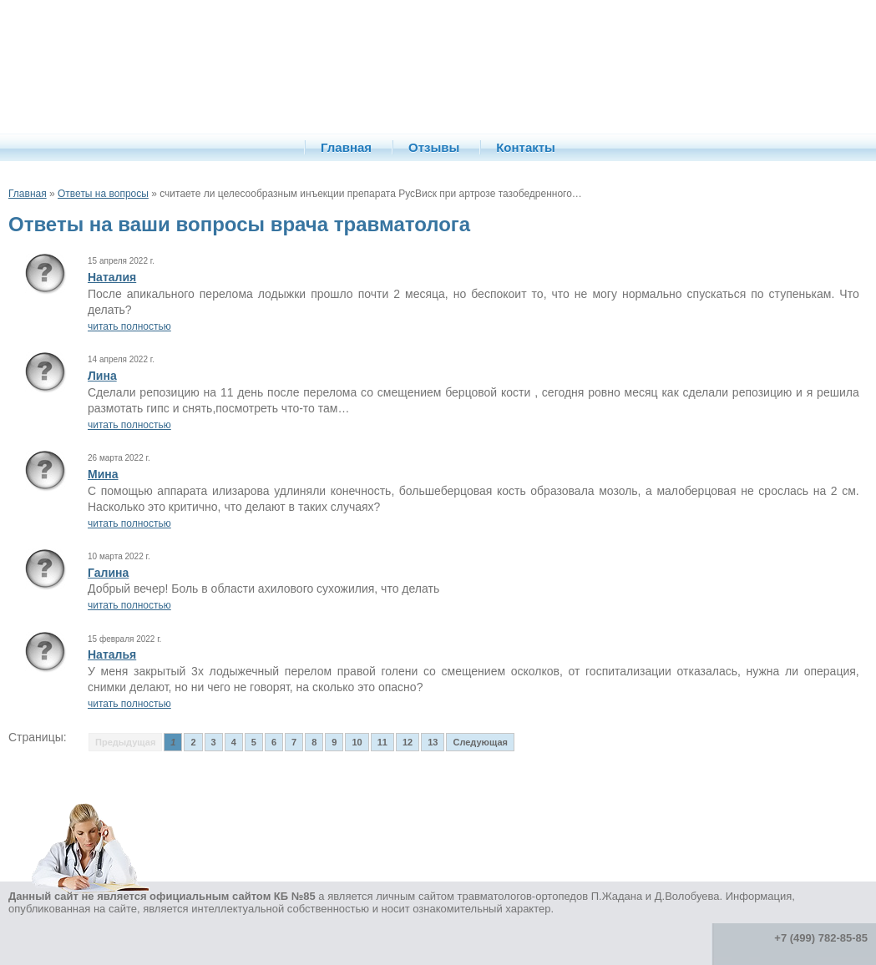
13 (433, 742)
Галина (108, 572)
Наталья (112, 654)
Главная (346, 147)
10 (357, 742)
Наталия (112, 277)
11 (382, 742)
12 (408, 742)
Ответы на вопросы (103, 194)
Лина (102, 375)
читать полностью (129, 326)
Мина (103, 474)
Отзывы (433, 147)
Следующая (480, 742)
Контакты (525, 147)
